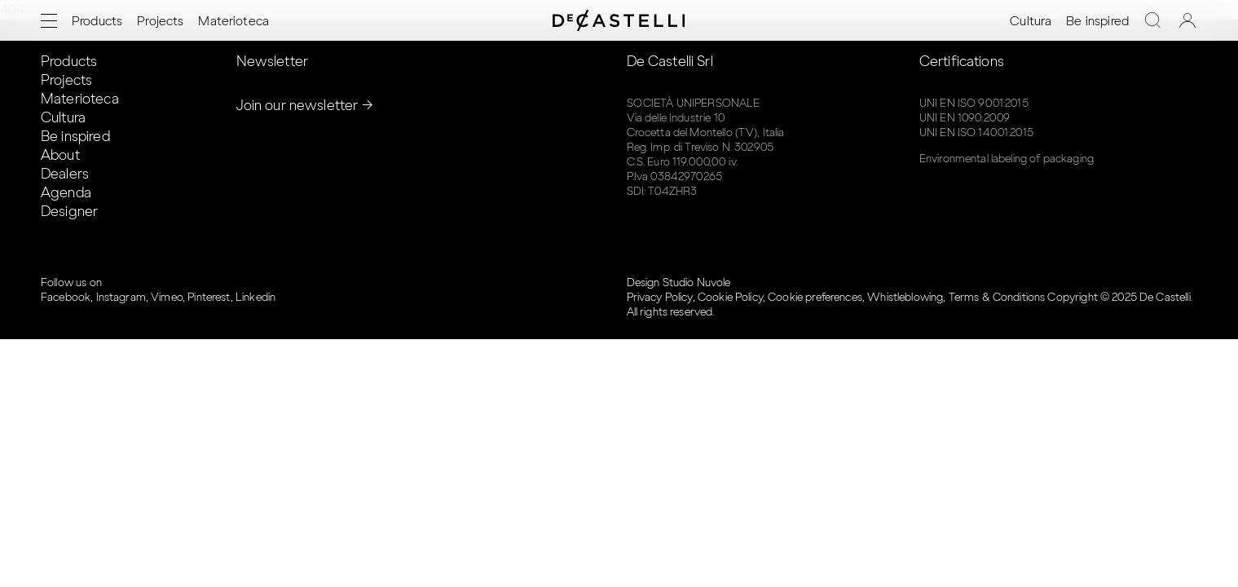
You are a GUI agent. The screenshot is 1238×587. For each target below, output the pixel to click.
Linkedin (255, 297)
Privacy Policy (660, 297)
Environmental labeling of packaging (1006, 159)
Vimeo (167, 297)
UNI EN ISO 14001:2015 (976, 132)
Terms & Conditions (997, 297)
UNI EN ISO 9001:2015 (974, 103)
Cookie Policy (730, 297)
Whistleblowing (905, 297)
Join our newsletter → (304, 105)
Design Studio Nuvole (679, 282)
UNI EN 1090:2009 (964, 118)
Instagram (121, 297)
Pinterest (208, 297)
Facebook (65, 297)
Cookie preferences (815, 297)
